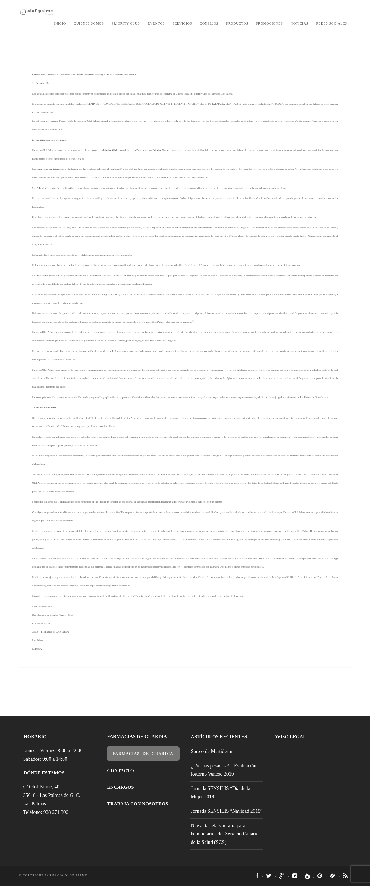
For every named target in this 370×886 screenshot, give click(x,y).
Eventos (156, 23)
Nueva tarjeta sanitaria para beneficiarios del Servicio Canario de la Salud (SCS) (224, 834)
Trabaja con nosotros (137, 803)
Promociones (269, 23)
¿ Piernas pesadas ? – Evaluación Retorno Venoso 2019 (223, 770)
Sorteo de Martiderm (211, 751)
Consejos (209, 23)
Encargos (120, 787)
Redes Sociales (331, 23)
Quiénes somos (89, 23)
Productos (237, 23)
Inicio (60, 23)
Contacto (120, 770)
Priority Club (126, 23)
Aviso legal (290, 736)
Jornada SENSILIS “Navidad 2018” (226, 811)
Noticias (299, 23)
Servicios (182, 23)
